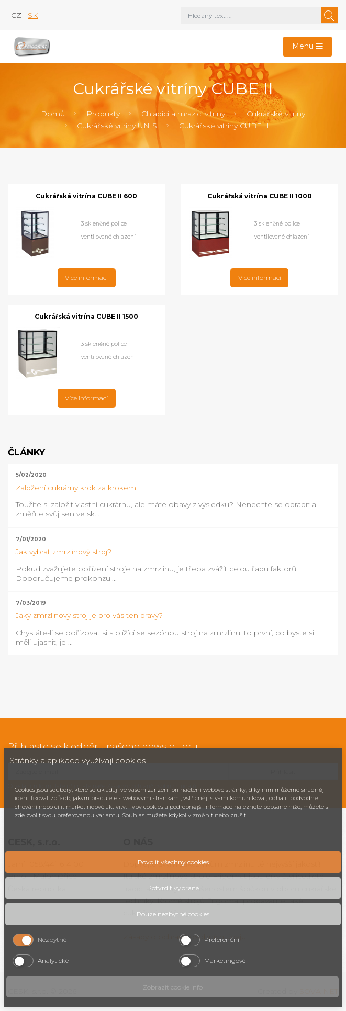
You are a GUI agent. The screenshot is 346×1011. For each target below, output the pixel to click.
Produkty (103, 113)
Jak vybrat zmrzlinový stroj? (63, 551)
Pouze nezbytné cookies (173, 914)
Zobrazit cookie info (173, 987)
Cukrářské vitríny (276, 113)
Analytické (53, 960)
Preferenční (221, 939)
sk (33, 15)
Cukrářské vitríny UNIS (117, 125)
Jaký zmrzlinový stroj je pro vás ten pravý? (89, 615)
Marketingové (224, 960)
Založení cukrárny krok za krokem (76, 488)
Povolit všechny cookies (173, 862)
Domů (53, 113)
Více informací (86, 278)
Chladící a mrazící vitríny (183, 113)
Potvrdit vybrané (173, 888)
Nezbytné (52, 939)
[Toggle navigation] (307, 47)
